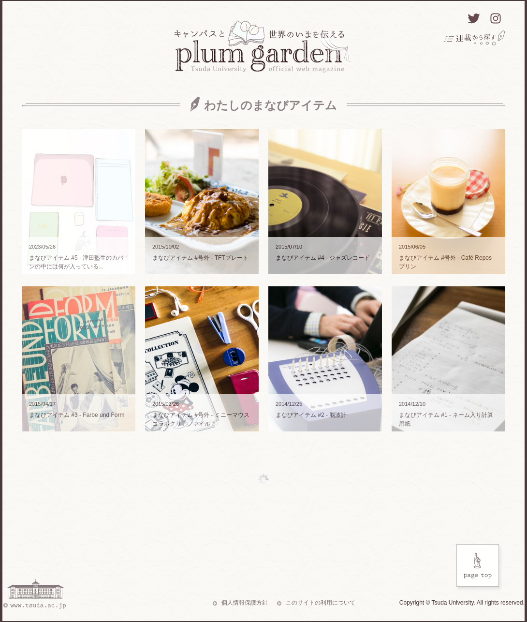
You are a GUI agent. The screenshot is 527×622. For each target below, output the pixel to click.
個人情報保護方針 (244, 602)
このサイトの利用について (320, 602)
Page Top (479, 568)
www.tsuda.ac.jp (34, 594)
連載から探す (474, 37)
